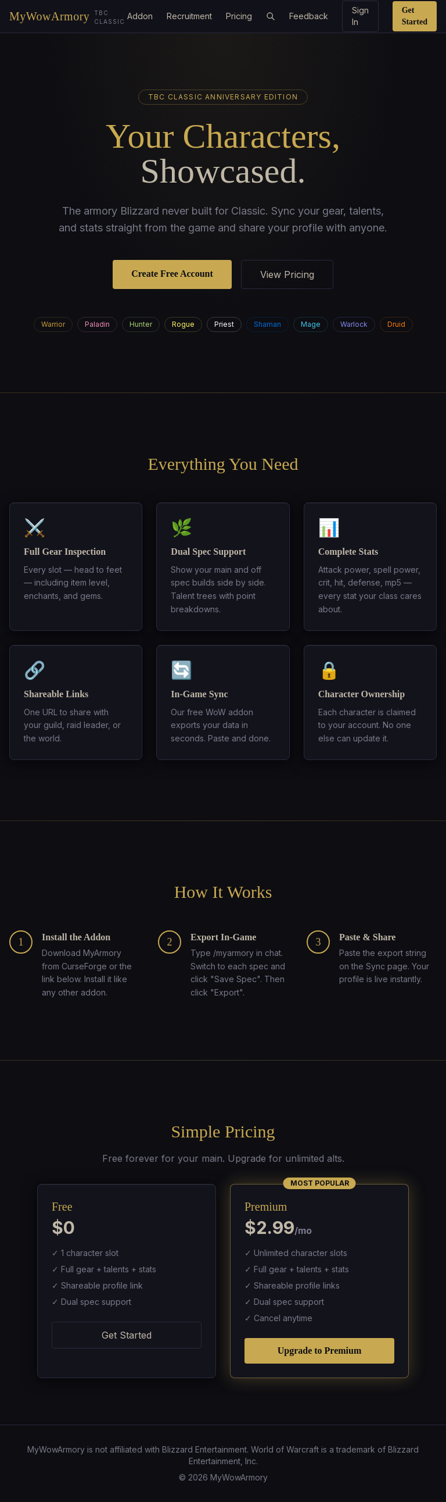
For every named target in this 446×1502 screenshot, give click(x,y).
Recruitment (189, 16)
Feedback (308, 16)
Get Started (414, 16)
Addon (140, 16)
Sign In (360, 16)
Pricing (239, 16)
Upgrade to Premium (320, 1350)
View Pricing (287, 274)
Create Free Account (172, 274)
